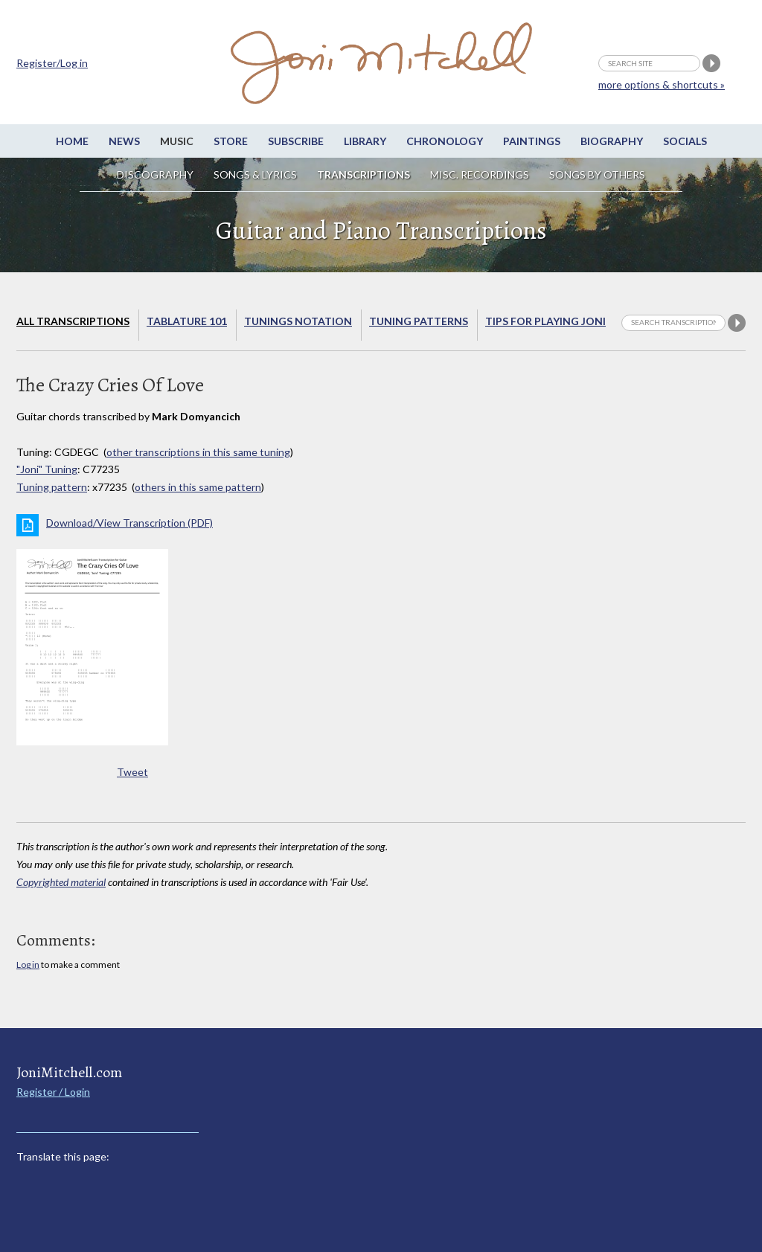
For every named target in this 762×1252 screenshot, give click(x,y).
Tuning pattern (51, 487)
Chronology (444, 141)
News (124, 141)
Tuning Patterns (418, 321)
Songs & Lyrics (255, 174)
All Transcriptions (72, 321)
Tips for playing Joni (545, 321)
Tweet (132, 771)
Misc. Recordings (480, 174)
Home (72, 141)
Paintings (531, 141)
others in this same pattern (198, 487)
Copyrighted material (61, 882)
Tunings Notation (298, 321)
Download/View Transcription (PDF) (129, 522)
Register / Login (53, 1091)
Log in (27, 964)
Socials (685, 141)
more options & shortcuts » (661, 84)
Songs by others (597, 174)
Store (231, 141)
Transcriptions (363, 174)
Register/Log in (52, 63)
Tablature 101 (187, 321)
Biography (611, 141)
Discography (155, 174)
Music (176, 141)
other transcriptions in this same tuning (198, 452)
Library (365, 141)
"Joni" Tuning (46, 469)
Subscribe (296, 141)
